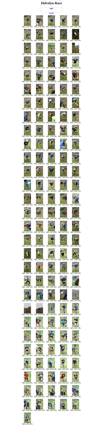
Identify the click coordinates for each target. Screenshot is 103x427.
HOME (51, 13)
